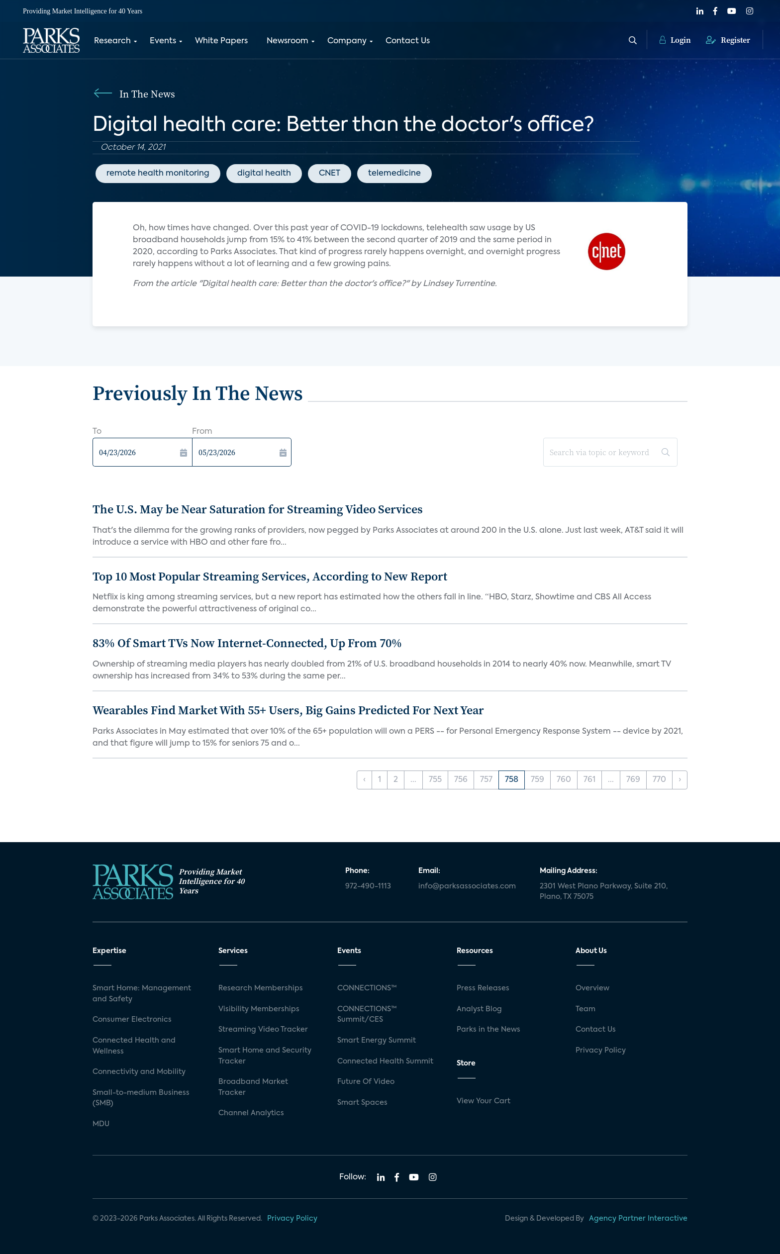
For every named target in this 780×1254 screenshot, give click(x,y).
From (202, 432)
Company (347, 41)
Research (112, 41)
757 (486, 780)
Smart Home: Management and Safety (142, 994)
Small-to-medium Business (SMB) (141, 1098)
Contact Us (408, 41)
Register (728, 39)
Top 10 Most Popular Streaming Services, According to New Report (270, 576)
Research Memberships (260, 988)
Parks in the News (488, 1029)
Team (585, 1009)
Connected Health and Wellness (134, 1046)
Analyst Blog (479, 1009)
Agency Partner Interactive (638, 1218)
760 (564, 780)
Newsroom (287, 41)
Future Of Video (365, 1081)
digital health (264, 174)
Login (675, 39)
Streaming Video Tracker (263, 1029)
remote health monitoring (157, 174)
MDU (101, 1124)
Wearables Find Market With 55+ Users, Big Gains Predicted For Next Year (288, 710)
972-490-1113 (368, 886)
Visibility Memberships (258, 1009)
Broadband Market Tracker (253, 1087)
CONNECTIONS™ (367, 988)
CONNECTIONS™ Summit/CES (367, 1015)
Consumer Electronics (132, 1019)
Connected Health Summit (385, 1061)
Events (163, 41)
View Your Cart (483, 1101)
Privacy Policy (601, 1050)
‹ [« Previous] (364, 780)
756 (461, 780)
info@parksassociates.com (467, 886)
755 (435, 780)
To (97, 432)
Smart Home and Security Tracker (264, 1056)
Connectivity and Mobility (139, 1071)
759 (537, 780)
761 (589, 780)
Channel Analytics (251, 1113)
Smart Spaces (362, 1102)
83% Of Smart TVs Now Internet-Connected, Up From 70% (247, 643)
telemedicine (394, 174)
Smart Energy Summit (376, 1040)
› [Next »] (680, 780)
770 (659, 780)
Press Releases (483, 988)
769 (633, 780)
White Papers (221, 41)
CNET (329, 174)
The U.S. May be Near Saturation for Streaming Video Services (258, 509)
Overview (592, 988)
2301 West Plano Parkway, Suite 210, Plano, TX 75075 (604, 892)
